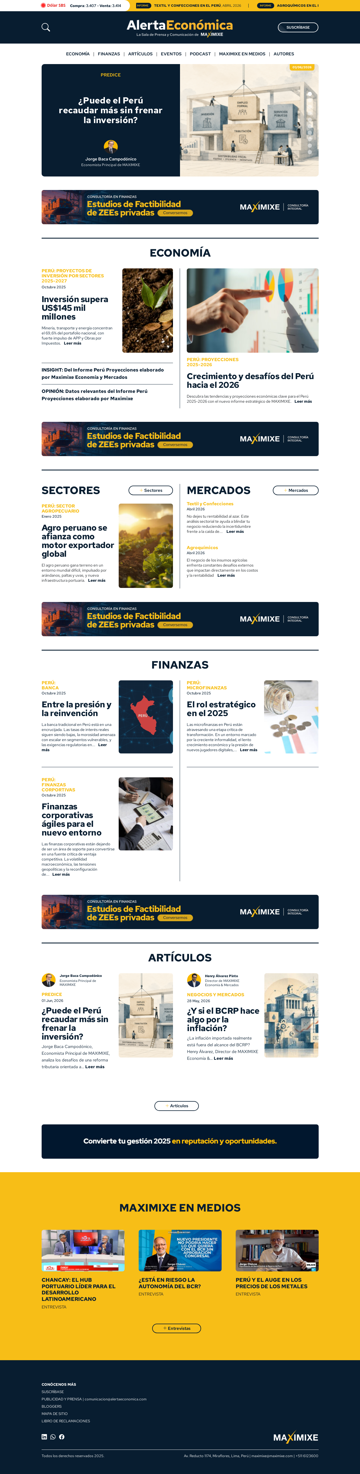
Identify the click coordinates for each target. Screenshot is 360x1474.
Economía (78, 54)
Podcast (200, 54)
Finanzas (109, 54)
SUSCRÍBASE (298, 27)
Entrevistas (176, 1328)
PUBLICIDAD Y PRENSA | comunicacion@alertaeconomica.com (94, 1398)
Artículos (140, 54)
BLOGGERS (52, 1406)
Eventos (171, 54)
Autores (284, 54)
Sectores (150, 490)
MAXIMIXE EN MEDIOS (242, 54)
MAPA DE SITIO (55, 1413)
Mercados (296, 490)
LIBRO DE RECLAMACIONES (66, 1420)
